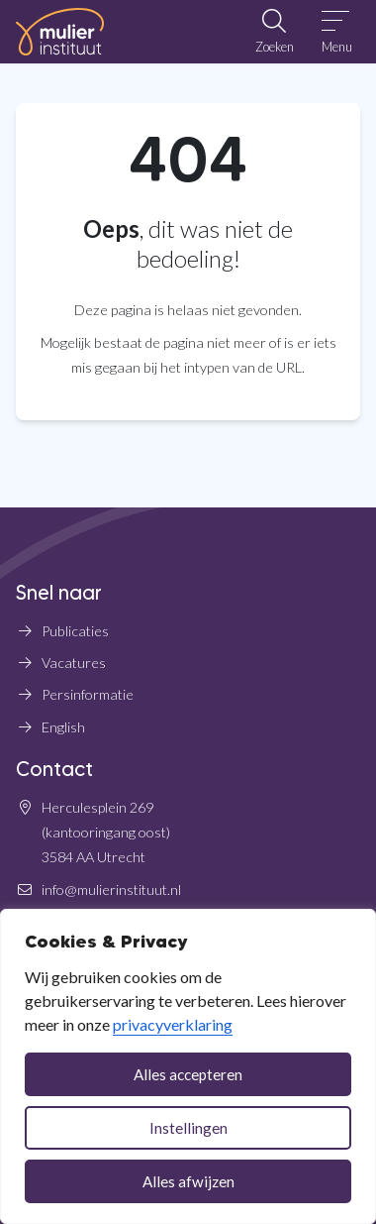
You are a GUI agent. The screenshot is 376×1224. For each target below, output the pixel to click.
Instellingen (188, 1128)
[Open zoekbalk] (274, 31)
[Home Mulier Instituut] (60, 31)
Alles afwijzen (188, 1181)
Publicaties (75, 630)
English (63, 727)
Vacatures (74, 662)
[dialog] (188, 1066)
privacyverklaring (173, 1024)
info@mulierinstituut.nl (111, 889)
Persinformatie (88, 694)
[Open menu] (337, 31)
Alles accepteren (188, 1074)
